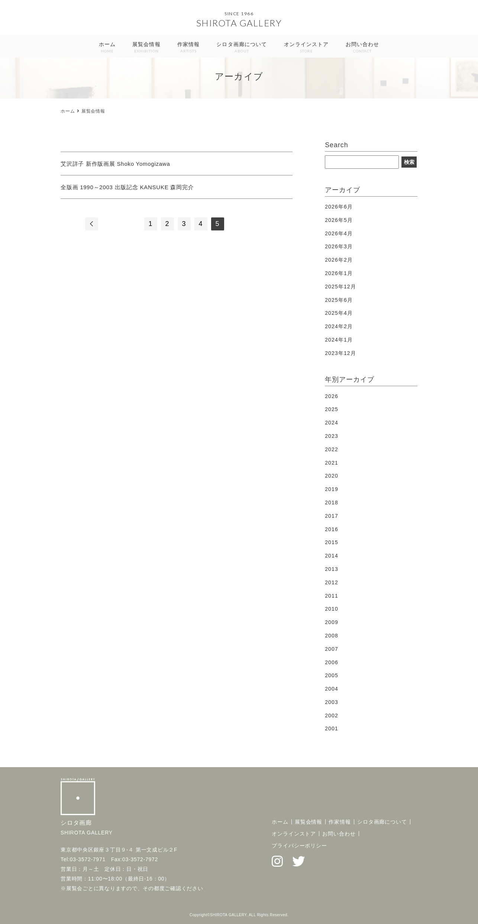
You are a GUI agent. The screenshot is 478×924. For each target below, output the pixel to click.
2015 (331, 542)
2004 (331, 689)
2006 (331, 662)
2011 (331, 596)
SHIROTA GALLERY (239, 22)
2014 (331, 556)
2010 (331, 609)
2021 (331, 463)
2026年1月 (339, 273)
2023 (331, 436)
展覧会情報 (146, 47)
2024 (331, 423)
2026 (331, 396)
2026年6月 (339, 207)
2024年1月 (339, 340)
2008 (331, 636)
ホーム (107, 47)
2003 (331, 702)
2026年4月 (339, 233)
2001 (331, 728)
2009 (331, 622)
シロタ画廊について (241, 47)
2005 (331, 675)
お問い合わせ (363, 47)
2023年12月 (340, 353)
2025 (331, 409)
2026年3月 (339, 246)
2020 (331, 476)
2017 (331, 516)
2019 (331, 489)
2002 (331, 715)
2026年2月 (339, 260)
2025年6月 (339, 300)
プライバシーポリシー (299, 846)
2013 (331, 569)
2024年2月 (339, 326)
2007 (331, 649)
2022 (331, 449)
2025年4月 (339, 313)
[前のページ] (91, 223)
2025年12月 (340, 287)
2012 (331, 582)
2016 (331, 529)
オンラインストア (306, 47)
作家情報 (188, 47)
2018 (331, 502)
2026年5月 (339, 220)
